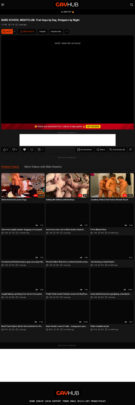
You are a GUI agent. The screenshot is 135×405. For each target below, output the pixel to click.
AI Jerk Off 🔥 (67, 12)
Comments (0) (117, 149)
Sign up (40, 401)
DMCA (73, 401)
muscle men (56, 31)
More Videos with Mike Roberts (43, 167)
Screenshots (84, 149)
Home (32, 401)
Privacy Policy (98, 401)
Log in (48, 401)
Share (100, 149)
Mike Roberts (27, 31)
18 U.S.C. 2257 (83, 401)
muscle (42, 31)
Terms (65, 401)
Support (56, 401)
